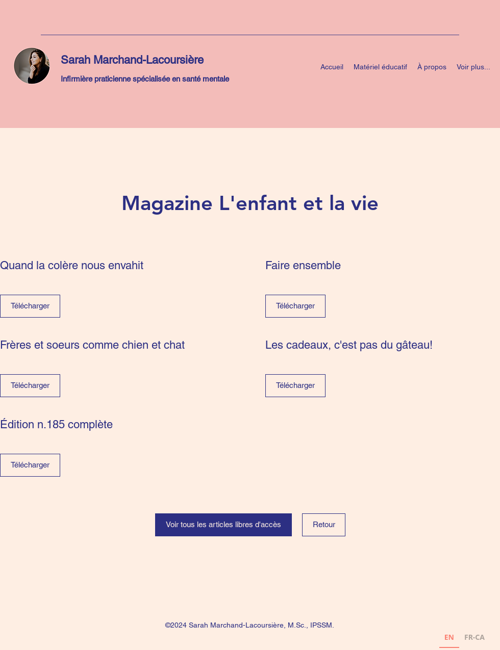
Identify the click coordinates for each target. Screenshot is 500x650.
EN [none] (449, 637)
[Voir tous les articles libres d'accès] (223, 524)
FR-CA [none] (474, 637)
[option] (474, 638)
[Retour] (323, 524)
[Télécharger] (30, 306)
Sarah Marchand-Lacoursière (132, 60)
